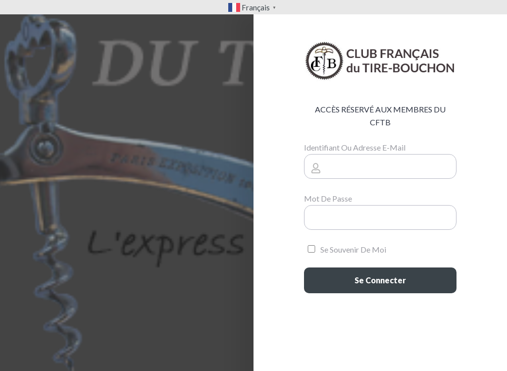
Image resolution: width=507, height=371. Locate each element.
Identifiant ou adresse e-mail (355, 147)
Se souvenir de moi (345, 249)
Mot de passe (328, 198)
